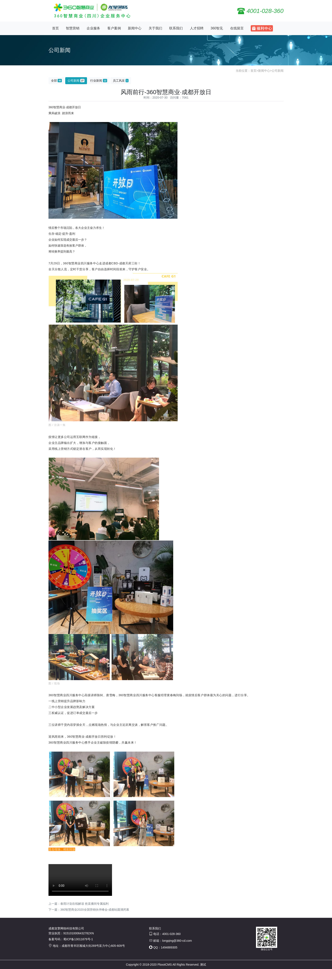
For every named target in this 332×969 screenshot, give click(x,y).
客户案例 (114, 28)
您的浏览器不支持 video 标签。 (80, 880)
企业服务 (93, 28)
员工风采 (121, 80)
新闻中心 (134, 28)
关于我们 (155, 28)
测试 (203, 964)
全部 (56, 80)
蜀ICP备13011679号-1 (78, 939)
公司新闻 (278, 70)
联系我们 (176, 28)
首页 (55, 28)
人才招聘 (196, 28)
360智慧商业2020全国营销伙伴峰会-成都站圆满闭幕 (94, 909)
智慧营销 (72, 28)
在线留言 (237, 28)
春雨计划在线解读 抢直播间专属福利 (84, 903)
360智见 (217, 28)
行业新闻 (98, 80)
